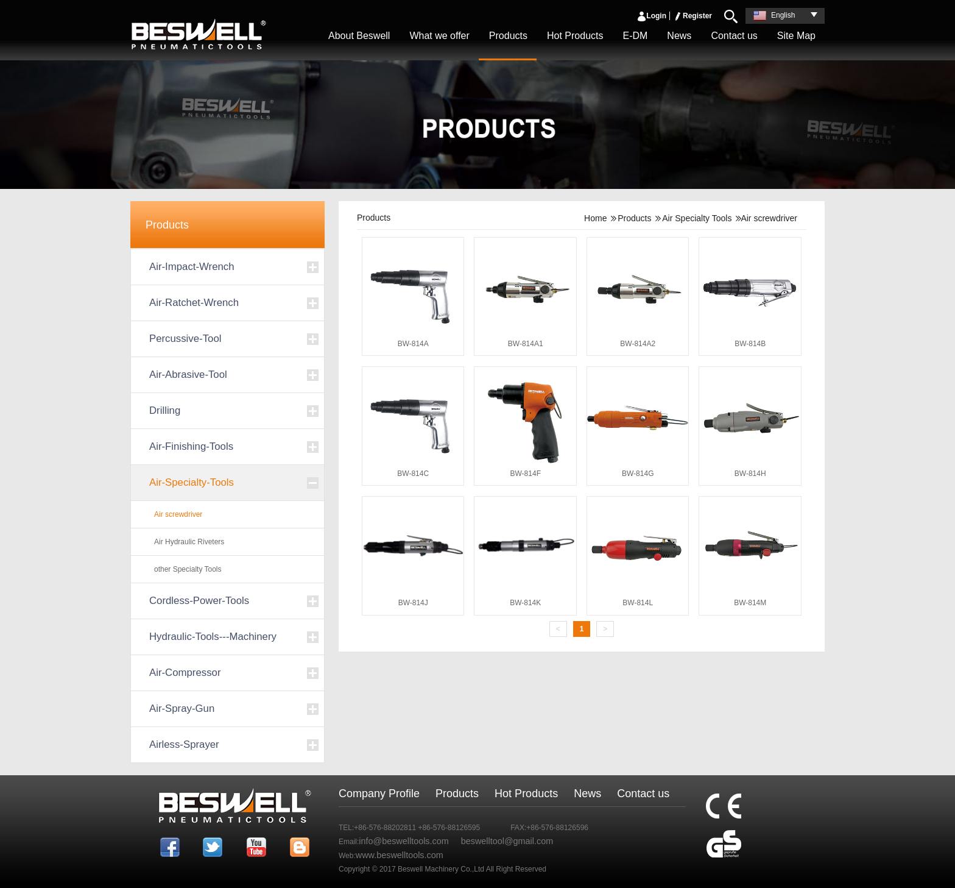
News (679, 35)
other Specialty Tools (188, 569)
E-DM (634, 35)
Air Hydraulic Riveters (189, 542)
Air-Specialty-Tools (191, 482)
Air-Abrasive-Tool (188, 374)
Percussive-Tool (185, 338)
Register (692, 16)
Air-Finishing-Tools (191, 446)
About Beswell (359, 35)
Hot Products (575, 35)
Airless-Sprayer (184, 744)
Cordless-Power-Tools (199, 600)
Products (508, 35)
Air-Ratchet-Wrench (194, 302)
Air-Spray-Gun (181, 708)
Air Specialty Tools (696, 218)
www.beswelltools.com (399, 855)
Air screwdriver (178, 514)
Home (595, 218)
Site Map (796, 35)
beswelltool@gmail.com (507, 841)
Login (651, 16)
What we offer (439, 35)
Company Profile (379, 793)
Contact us (734, 35)
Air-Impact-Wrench (191, 266)
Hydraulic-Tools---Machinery (213, 636)
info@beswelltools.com (403, 841)
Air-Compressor (185, 672)
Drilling (164, 410)
